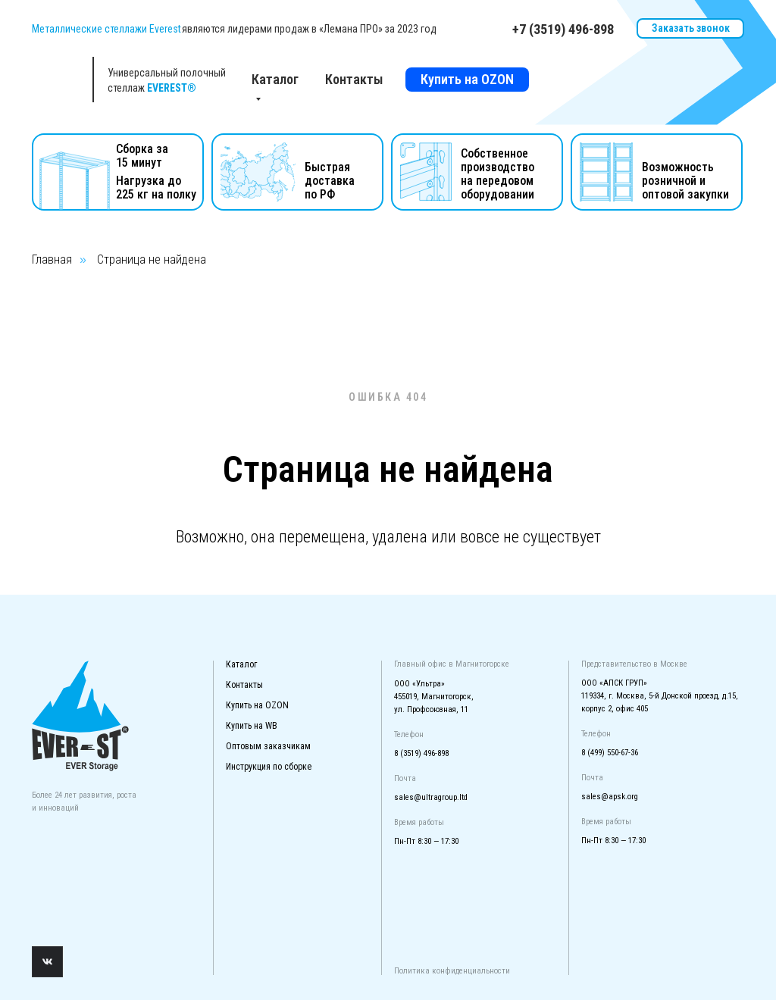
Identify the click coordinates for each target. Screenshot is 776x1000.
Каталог (241, 664)
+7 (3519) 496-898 (563, 29)
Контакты (354, 79)
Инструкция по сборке (268, 766)
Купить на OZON (467, 79)
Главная (52, 259)
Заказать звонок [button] (691, 28)
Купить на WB (251, 725)
